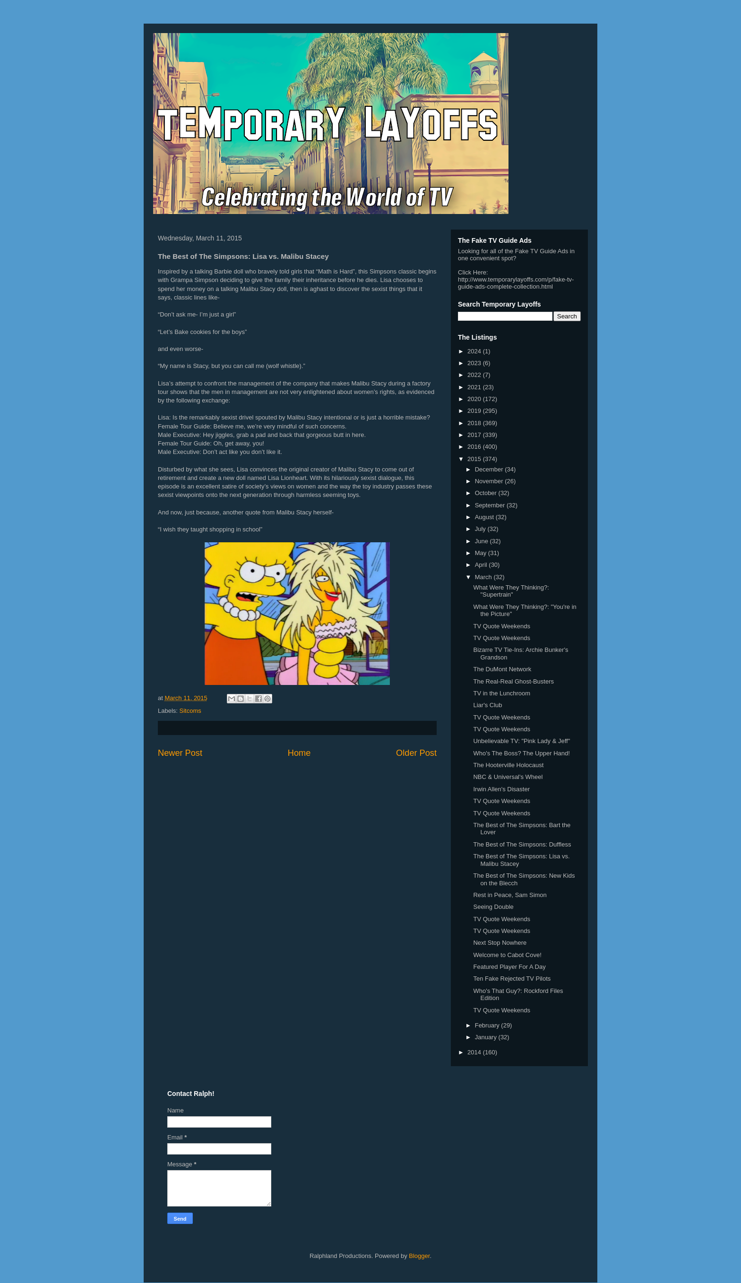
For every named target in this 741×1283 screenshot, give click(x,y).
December (490, 469)
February (488, 1025)
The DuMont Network (502, 669)
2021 (475, 387)
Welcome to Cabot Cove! (507, 954)
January (487, 1037)
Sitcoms (190, 710)
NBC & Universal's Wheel (508, 776)
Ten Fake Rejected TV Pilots (512, 978)
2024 (475, 351)
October (487, 492)
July (481, 528)
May (481, 552)
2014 (475, 1052)
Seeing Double (493, 906)
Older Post (416, 753)
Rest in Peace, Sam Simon (509, 894)
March (484, 577)
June (482, 541)
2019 (475, 410)
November (490, 481)
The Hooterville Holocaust (508, 765)
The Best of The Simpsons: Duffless (522, 844)
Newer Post (180, 753)
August (485, 517)
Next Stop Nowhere (499, 942)
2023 (475, 363)
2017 (475, 434)
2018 (475, 423)
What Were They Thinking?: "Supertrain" (511, 591)
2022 (475, 374)
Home (299, 753)
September (491, 505)
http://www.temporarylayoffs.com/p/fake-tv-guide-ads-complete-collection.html (516, 283)
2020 (475, 398)
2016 (475, 446)
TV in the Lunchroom (501, 693)
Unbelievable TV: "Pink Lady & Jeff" (521, 740)
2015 (475, 458)
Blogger (419, 1255)
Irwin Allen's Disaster (501, 789)
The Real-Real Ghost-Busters (513, 681)
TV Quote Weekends (501, 626)
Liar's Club (487, 705)
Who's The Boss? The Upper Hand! (521, 753)
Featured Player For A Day (509, 966)
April (482, 564)
